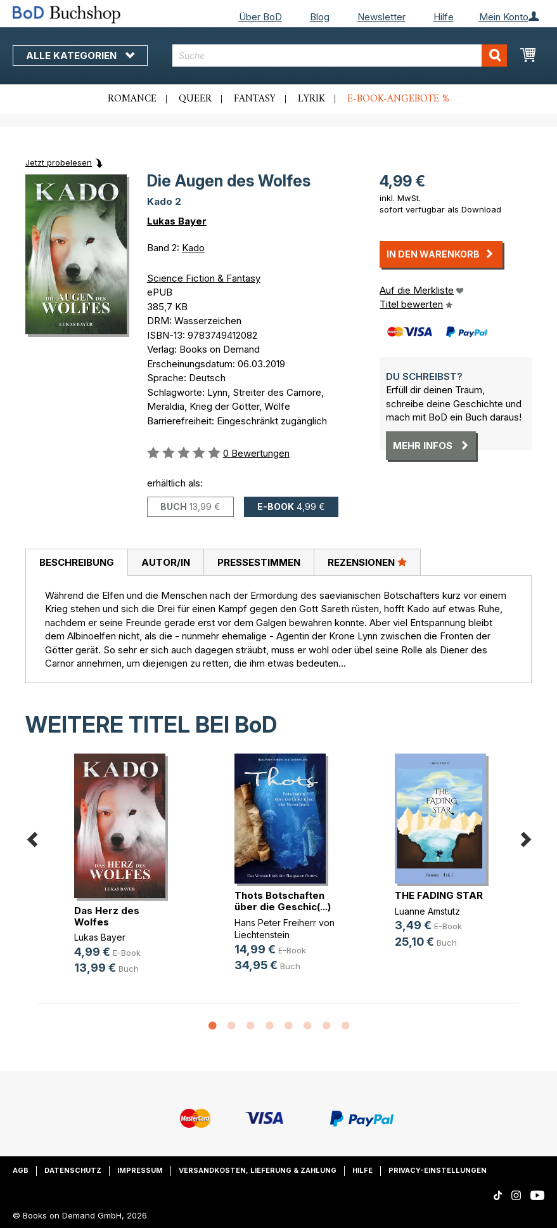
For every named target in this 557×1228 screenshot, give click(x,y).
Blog (320, 17)
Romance (132, 99)
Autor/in (165, 562)
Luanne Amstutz (427, 911)
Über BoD (260, 17)
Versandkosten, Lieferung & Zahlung (257, 1170)
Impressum (140, 1170)
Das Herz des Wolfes (106, 916)
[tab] (76, 563)
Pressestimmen (258, 562)
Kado (193, 248)
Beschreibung (76, 562)
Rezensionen (367, 562)
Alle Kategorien (80, 55)
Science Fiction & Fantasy (203, 278)
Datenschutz (72, 1170)
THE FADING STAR (439, 895)
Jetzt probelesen (58, 162)
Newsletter (381, 17)
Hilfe (443, 17)
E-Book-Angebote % (398, 99)
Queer (195, 99)
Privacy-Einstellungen (437, 1170)
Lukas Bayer (177, 221)
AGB (21, 1170)
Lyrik (311, 99)
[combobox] (340, 55)
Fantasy (255, 99)
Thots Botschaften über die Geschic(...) (282, 901)
